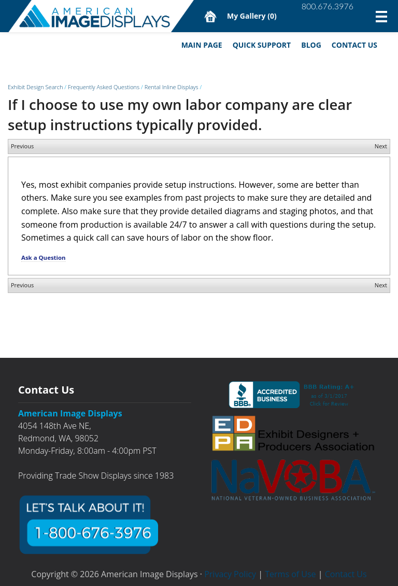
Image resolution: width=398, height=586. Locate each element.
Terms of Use (290, 574)
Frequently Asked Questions (103, 87)
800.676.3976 (327, 6)
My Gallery (252, 16)
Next (381, 146)
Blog (311, 45)
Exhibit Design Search (35, 87)
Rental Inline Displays (171, 87)
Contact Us (354, 45)
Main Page (201, 45)
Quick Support (262, 45)
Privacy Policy (230, 574)
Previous (22, 146)
